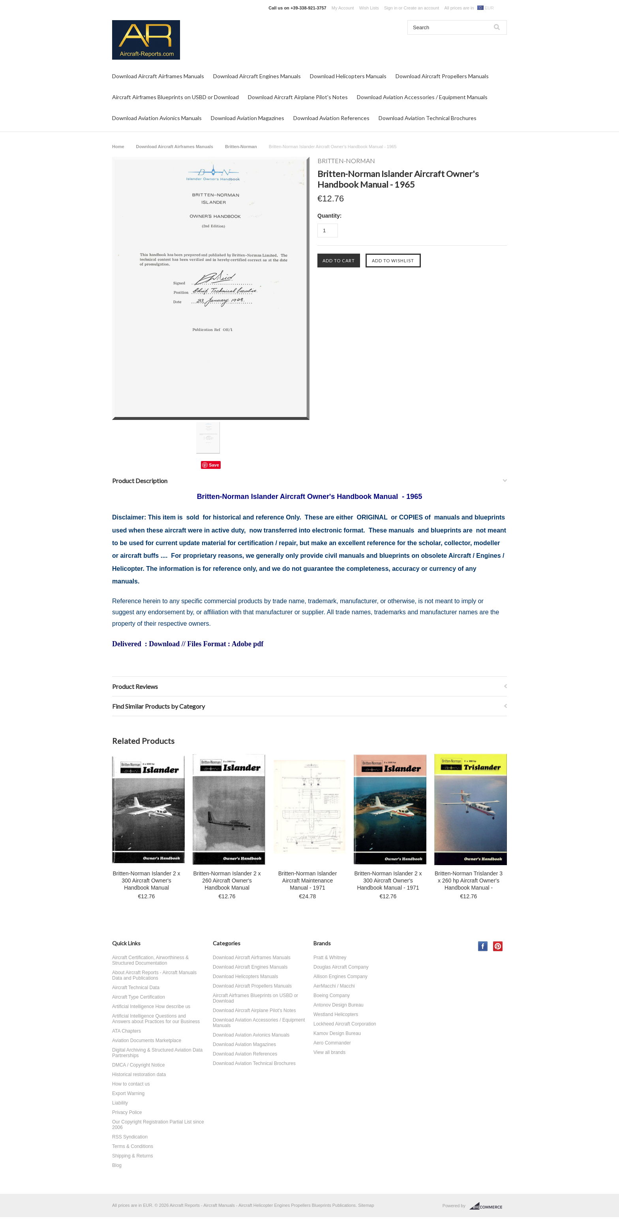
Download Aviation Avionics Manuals (157, 118)
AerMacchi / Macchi (334, 986)
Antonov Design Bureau (338, 1005)
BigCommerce (488, 1206)
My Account (343, 8)
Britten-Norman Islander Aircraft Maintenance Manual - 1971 (307, 880)
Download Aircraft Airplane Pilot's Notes (298, 97)
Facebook (483, 946)
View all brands (329, 1052)
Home (118, 146)
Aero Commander (332, 1043)
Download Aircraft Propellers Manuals (442, 76)
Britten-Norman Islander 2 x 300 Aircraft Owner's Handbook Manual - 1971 (388, 880)
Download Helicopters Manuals (348, 76)
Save (214, 465)
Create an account (421, 8)
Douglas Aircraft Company (340, 967)
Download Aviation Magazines (247, 118)
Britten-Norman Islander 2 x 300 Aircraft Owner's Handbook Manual (146, 880)
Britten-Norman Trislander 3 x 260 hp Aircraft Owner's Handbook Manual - (469, 880)
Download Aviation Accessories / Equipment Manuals (422, 97)
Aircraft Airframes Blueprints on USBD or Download (175, 97)
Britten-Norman (241, 146)
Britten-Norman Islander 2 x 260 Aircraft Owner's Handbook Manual (227, 880)
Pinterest (498, 946)
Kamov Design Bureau (337, 1033)
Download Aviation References (331, 118)
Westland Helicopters (335, 1014)
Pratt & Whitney (329, 957)
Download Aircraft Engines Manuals (257, 76)
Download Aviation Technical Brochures (427, 118)
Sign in (391, 8)
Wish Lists (369, 8)
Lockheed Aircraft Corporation (344, 1024)
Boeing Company (331, 995)
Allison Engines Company (340, 976)
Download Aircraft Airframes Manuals (158, 76)
